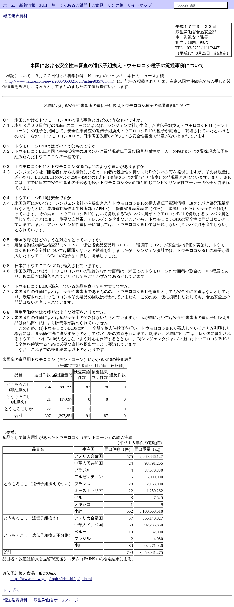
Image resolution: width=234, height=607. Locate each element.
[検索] (200, 5)
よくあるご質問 (73, 5)
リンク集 (115, 5)
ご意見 (97, 5)
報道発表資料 (15, 15)
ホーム (9, 5)
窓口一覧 (47, 5)
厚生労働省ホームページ (56, 600)
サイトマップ (139, 5)
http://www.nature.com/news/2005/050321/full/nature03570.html (59, 81)
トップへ (11, 590)
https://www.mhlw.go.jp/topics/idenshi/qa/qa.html (51, 579)
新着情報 (27, 5)
